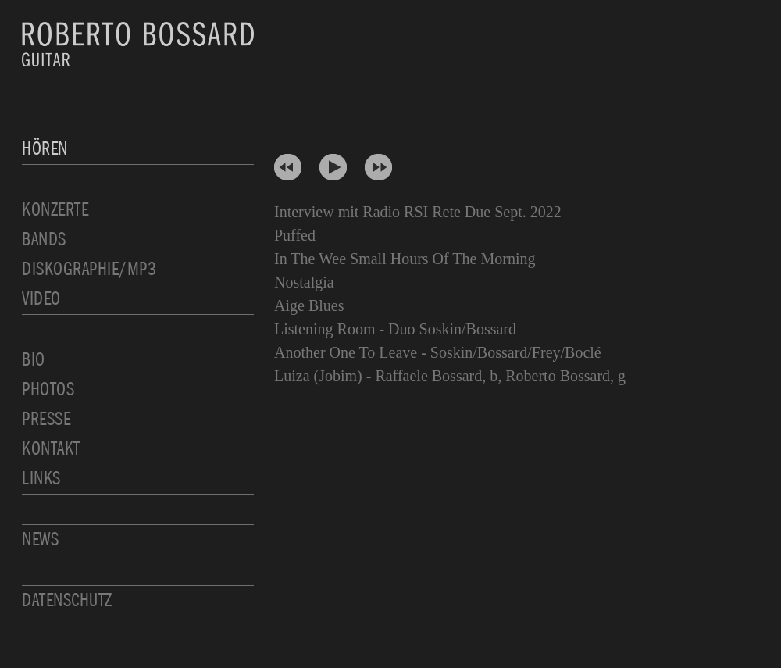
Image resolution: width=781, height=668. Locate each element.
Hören (45, 149)
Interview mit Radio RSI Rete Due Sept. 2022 (418, 211)
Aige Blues (309, 305)
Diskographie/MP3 (89, 269)
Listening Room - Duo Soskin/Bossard (395, 329)
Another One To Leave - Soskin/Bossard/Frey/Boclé (437, 352)
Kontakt (51, 449)
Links (41, 478)
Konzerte (55, 210)
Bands (44, 239)
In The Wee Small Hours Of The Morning (404, 258)
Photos (48, 389)
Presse (46, 419)
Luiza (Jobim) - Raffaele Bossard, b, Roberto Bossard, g (450, 375)
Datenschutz (67, 600)
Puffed (295, 235)
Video (41, 299)
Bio (33, 360)
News (40, 539)
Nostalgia (304, 282)
